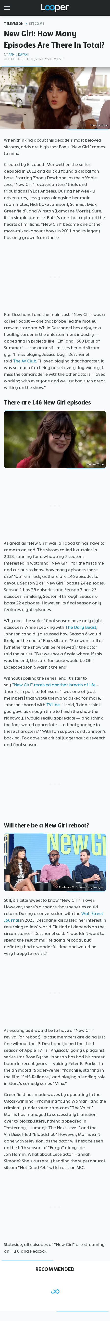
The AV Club (24, 361)
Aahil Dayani (19, 55)
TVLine (53, 705)
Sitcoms (37, 23)
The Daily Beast (80, 627)
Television (14, 23)
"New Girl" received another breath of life (54, 685)
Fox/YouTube (99, 125)
